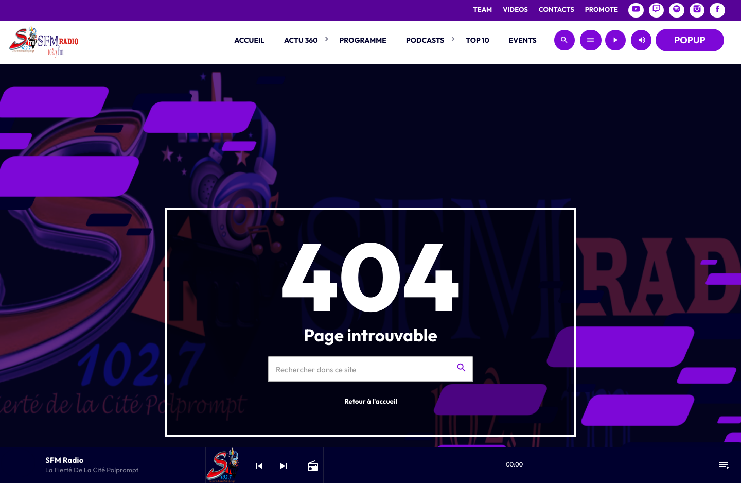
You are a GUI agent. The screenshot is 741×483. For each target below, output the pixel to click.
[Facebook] (717, 10)
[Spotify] (676, 10)
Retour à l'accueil (370, 402)
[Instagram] (697, 10)
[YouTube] (636, 10)
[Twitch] (656, 10)
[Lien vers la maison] (43, 40)
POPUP (689, 40)
